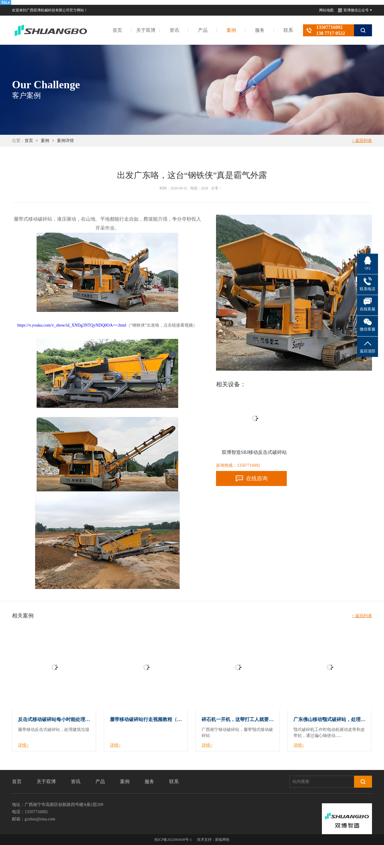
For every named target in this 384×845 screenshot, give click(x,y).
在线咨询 (257, 478)
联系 (288, 30)
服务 (260, 30)
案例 (231, 30)
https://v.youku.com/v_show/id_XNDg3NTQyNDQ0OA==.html (71, 325)
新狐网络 (222, 839)
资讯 (174, 30)
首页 (117, 30)
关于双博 (145, 30)
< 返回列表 (362, 140)
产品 (203, 30)
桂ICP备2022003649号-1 (173, 839)
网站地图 (326, 10)
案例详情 (65, 140)
